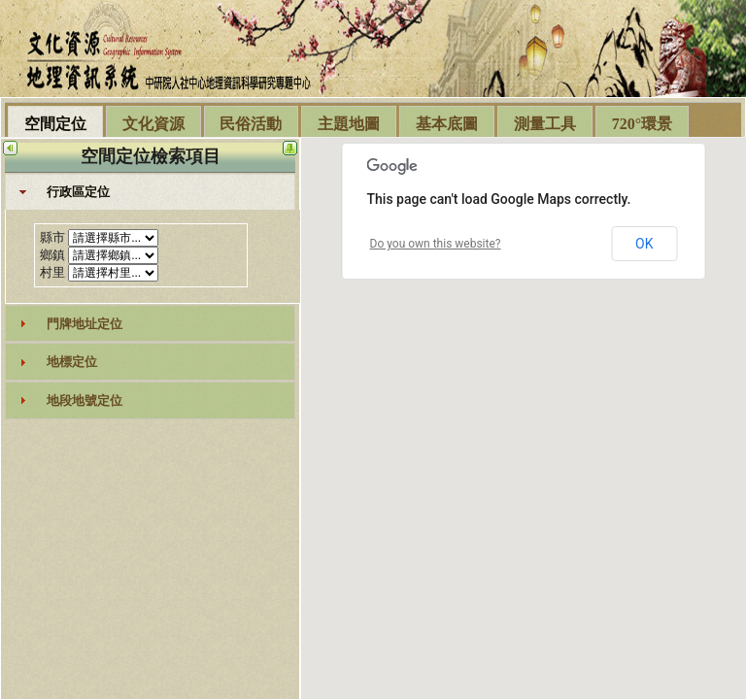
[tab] (150, 193)
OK (644, 243)
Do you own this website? (435, 243)
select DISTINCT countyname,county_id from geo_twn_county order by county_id (113, 238)
